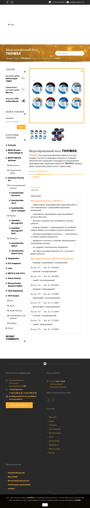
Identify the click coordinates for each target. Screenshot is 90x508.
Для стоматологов (54, 429)
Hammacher (13, 258)
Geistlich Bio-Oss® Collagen (18, 209)
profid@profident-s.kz (18, 396)
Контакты (52, 453)
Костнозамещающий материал (17, 186)
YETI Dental (26, 58)
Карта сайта (52, 417)
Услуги (51, 437)
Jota (10, 268)
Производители (54, 445)
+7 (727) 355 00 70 (16, 389)
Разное (10, 328)
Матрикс (13, 216)
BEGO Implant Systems (14, 159)
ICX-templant (14, 263)
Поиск (21, 127)
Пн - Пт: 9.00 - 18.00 (57, 381)
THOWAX (37, 174)
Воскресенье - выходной (58, 387)
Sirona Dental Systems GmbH (15, 284)
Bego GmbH (13, 477)
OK (45, 505)
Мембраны (14, 238)
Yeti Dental (46, 174)
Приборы (13, 323)
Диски (12, 306)
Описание (35, 190)
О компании (53, 425)
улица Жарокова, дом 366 (17, 386)
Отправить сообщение (19, 405)
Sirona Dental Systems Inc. (19, 481)
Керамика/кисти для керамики (18, 317)
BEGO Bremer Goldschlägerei (15, 151)
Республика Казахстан (16, 380)
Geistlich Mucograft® (17, 221)
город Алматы (13, 383)
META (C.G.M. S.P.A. (16, 273)
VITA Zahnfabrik (15, 291)
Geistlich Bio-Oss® (17, 201)
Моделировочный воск (63, 174)
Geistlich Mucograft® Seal (17, 230)
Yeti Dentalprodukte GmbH (19, 485)
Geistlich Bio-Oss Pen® (17, 194)
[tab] (35, 189)
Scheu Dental (14, 278)
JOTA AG (11, 489)
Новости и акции (54, 449)
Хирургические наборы (15, 171)
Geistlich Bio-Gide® (17, 244)
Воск (34, 58)
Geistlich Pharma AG (16, 179)
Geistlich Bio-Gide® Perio (17, 252)
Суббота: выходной (56, 384)
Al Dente (12, 145)
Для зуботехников (54, 433)
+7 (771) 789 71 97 (15, 393)
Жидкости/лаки (16, 311)
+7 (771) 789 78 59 (30, 393)
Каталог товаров (54, 441)
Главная (16, 58)
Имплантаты (14, 165)
